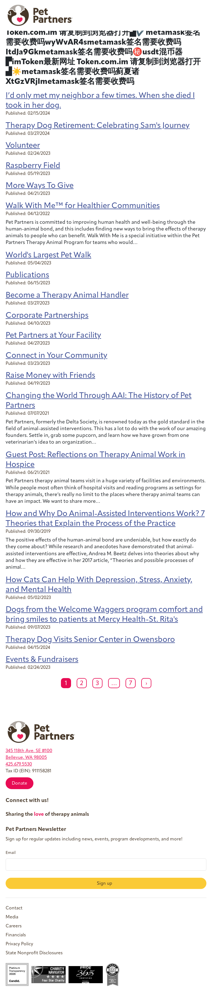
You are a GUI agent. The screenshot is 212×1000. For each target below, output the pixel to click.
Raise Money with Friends (50, 376)
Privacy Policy (19, 944)
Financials (16, 935)
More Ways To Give (40, 186)
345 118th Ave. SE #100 (29, 751)
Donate (19, 783)
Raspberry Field (33, 166)
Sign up (105, 883)
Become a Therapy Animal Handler (67, 295)
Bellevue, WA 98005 (26, 757)
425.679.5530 (19, 764)
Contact (14, 908)
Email (11, 853)
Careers (14, 926)
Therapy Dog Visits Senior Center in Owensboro (90, 640)
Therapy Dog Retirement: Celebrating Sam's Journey (98, 126)
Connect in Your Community (56, 356)
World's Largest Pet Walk (48, 255)
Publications (27, 275)
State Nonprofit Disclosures (34, 953)
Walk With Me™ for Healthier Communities (83, 206)
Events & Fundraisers (42, 660)
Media (12, 917)
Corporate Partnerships (47, 316)
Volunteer (23, 146)
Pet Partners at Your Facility (53, 336)
